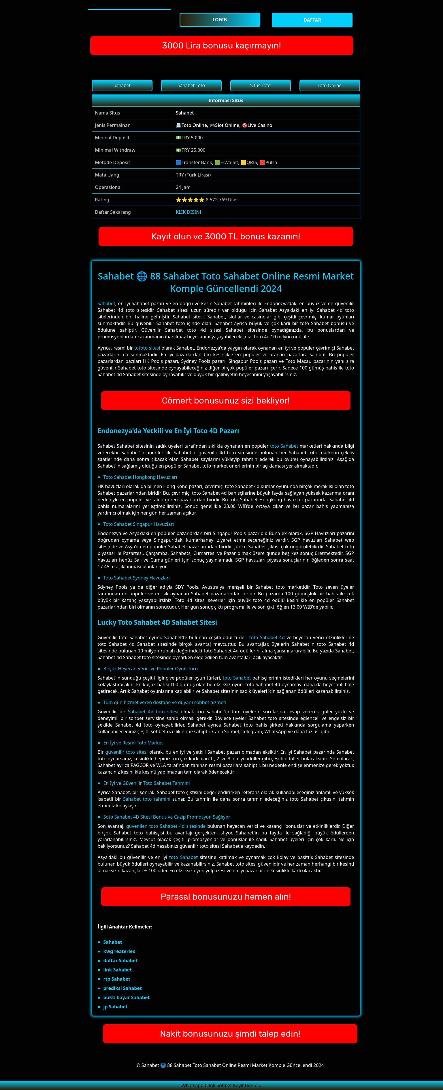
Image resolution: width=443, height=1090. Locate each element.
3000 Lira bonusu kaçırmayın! (221, 45)
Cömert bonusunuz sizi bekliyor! (226, 400)
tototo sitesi (147, 348)
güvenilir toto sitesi (126, 752)
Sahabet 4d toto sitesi (153, 711)
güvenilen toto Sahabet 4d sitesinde (166, 826)
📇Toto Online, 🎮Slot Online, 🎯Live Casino (224, 125)
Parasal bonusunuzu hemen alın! (226, 897)
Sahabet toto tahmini (146, 799)
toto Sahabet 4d (267, 637)
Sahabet (185, 113)
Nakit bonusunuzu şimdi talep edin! (230, 1034)
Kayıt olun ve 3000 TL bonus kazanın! (226, 236)
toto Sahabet (284, 446)
